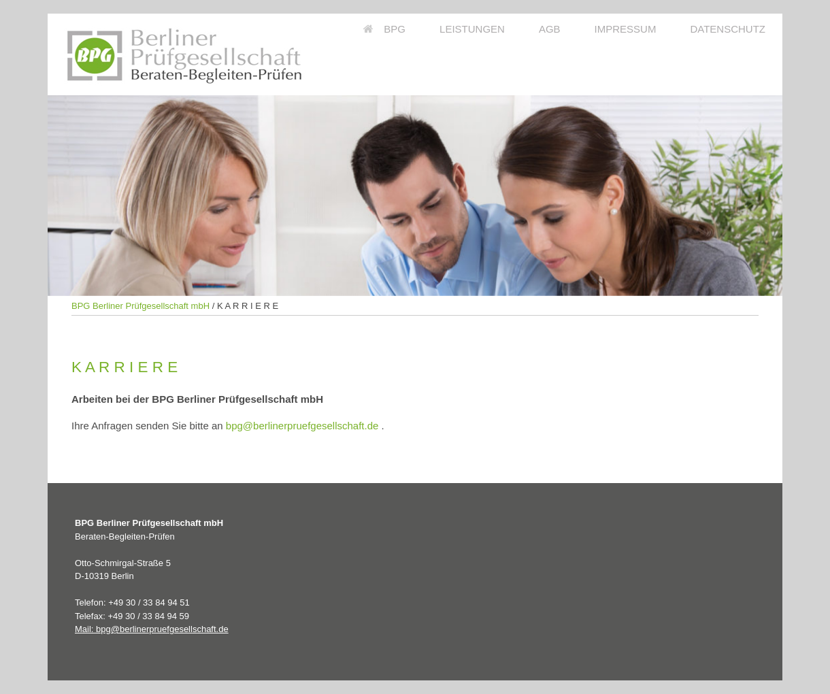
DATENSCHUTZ (727, 29)
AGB (550, 29)
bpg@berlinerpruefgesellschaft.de (302, 425)
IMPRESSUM (626, 29)
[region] (415, 195)
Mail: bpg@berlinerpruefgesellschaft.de (152, 629)
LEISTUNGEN (472, 29)
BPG (384, 29)
